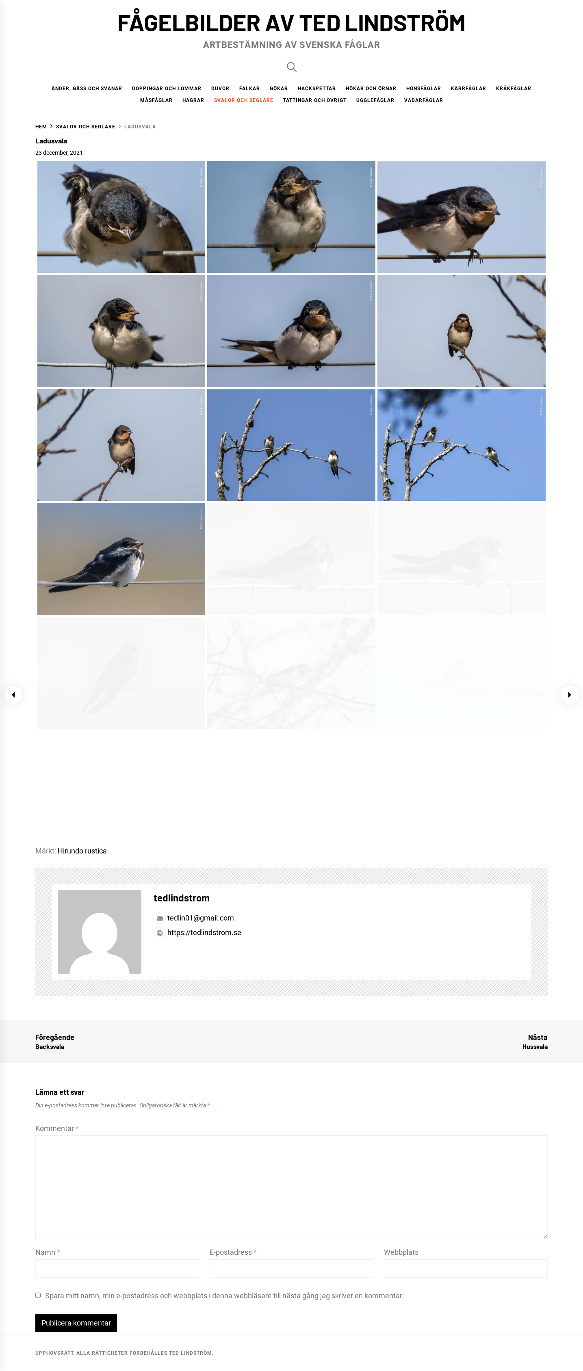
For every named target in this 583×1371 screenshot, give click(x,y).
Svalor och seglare (243, 100)
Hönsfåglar (423, 88)
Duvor (220, 88)
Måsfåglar (156, 100)
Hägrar (193, 100)
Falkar (249, 88)
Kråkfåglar (513, 88)
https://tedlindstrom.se (197, 932)
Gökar (279, 88)
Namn (47, 1252)
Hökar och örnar (371, 88)
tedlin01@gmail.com (194, 918)
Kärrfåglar (468, 88)
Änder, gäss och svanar (87, 88)
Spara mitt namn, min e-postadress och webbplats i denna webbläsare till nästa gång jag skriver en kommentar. (224, 1295)
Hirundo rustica (82, 851)
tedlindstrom (182, 897)
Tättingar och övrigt (315, 100)
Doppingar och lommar (167, 88)
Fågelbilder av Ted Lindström (291, 22)
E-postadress (233, 1252)
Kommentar (57, 1128)
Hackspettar (317, 88)
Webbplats (401, 1252)
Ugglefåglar (375, 100)
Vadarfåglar (423, 100)
